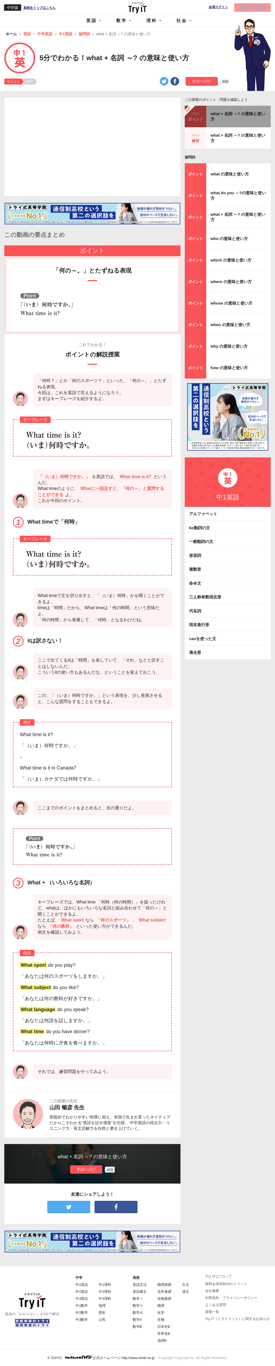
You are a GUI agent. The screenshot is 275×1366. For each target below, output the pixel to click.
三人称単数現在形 (205, 597)
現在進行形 (199, 624)
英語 (91, 20)
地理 (102, 1306)
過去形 (195, 652)
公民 (102, 1320)
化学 (160, 1313)
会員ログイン (218, 7)
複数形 (195, 569)
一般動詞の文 (201, 541)
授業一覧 (212, 1312)
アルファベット (203, 513)
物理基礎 (164, 1285)
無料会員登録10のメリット (226, 1284)
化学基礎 (164, 1292)
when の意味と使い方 (230, 324)
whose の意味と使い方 (231, 303)
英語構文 (140, 1292)
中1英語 (81, 1285)
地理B (162, 1341)
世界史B (163, 1334)
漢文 (185, 1292)
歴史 (102, 1313)
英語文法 (140, 1285)
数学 (121, 20)
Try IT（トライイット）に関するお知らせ (237, 1319)
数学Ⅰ (138, 1299)
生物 (160, 1320)
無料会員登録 (252, 7)
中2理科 (105, 1292)
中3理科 (105, 1299)
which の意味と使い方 (231, 260)
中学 (78, 1278)
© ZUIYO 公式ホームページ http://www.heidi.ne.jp (101, 1357)
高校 (136, 1278)
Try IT (137, 7)
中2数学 (81, 1313)
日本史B (163, 1327)
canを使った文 (202, 638)
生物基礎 (164, 1299)
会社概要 (212, 1291)
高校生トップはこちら (39, 7)
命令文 (195, 583)
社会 (181, 20)
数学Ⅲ (138, 1313)
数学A (137, 1320)
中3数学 (81, 1320)
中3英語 (81, 1299)
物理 (160, 1306)
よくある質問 (215, 1305)
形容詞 (195, 555)
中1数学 (81, 1306)
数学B (137, 1327)
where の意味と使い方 (231, 281)
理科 (151, 20)
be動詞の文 (199, 527)
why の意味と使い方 (229, 346)
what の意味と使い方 (230, 174)
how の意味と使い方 (229, 367)
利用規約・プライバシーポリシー (231, 1298)
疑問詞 (190, 157)
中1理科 (105, 1285)
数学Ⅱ (138, 1306)
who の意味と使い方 (229, 238)
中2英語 (81, 1292)
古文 (185, 1285)
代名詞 (195, 611)
